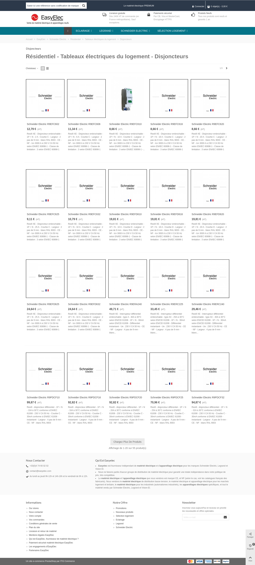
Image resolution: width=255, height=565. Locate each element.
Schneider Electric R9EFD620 (208, 214)
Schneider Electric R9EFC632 (84, 214)
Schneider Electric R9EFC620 (208, 124)
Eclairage (119, 519)
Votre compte (33, 515)
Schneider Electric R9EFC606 (84, 124)
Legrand (118, 523)
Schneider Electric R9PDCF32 (208, 397)
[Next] (226, 68)
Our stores (32, 508)
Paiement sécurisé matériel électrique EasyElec (49, 542)
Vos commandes (35, 519)
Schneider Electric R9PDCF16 (84, 397)
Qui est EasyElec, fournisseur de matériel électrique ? (52, 538)
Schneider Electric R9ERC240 (208, 304)
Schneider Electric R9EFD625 (43, 304)
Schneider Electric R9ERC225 (167, 304)
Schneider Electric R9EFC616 (167, 124)
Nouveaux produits (123, 512)
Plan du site (33, 527)
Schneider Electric (123, 527)
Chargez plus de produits (127, 441)
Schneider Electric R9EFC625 (43, 214)
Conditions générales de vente (41, 523)
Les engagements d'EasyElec (41, 546)
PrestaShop (50, 561)
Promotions (120, 508)
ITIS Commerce (67, 561)
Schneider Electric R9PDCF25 (167, 397)
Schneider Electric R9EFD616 (167, 214)
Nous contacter (34, 512)
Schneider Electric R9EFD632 (84, 304)
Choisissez (32, 68)
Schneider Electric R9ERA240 (125, 304)
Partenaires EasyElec (37, 550)
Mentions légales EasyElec (40, 535)
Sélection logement (123, 515)
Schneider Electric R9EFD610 (125, 214)
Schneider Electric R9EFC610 (125, 124)
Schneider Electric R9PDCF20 (125, 397)
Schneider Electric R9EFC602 (43, 124)
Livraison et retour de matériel (41, 531)
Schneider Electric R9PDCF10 (43, 397)
